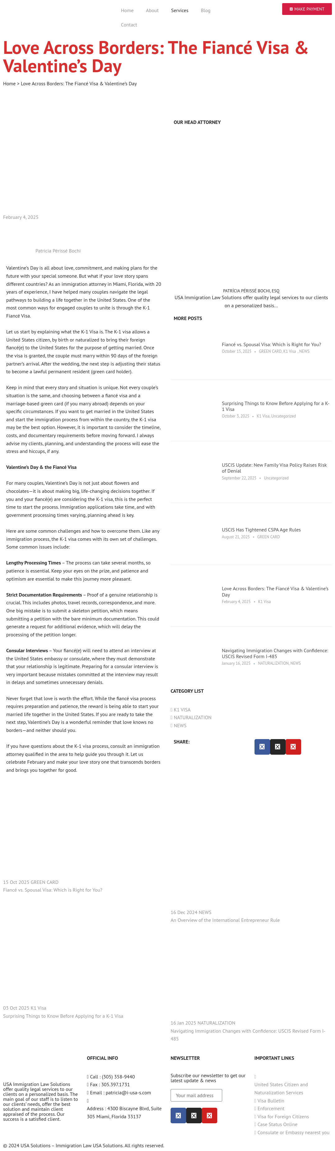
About (152, 10)
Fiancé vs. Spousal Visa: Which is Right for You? (271, 344)
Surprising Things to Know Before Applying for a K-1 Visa (275, 406)
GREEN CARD (270, 351)
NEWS (304, 351)
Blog (205, 10)
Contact (129, 24)
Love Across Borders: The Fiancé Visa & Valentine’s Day (275, 591)
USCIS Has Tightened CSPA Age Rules (261, 529)
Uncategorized (283, 416)
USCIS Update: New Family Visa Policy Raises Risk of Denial (274, 468)
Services (179, 10)
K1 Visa (289, 351)
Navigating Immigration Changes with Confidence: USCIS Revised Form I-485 (275, 653)
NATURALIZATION (273, 663)
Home (127, 10)
